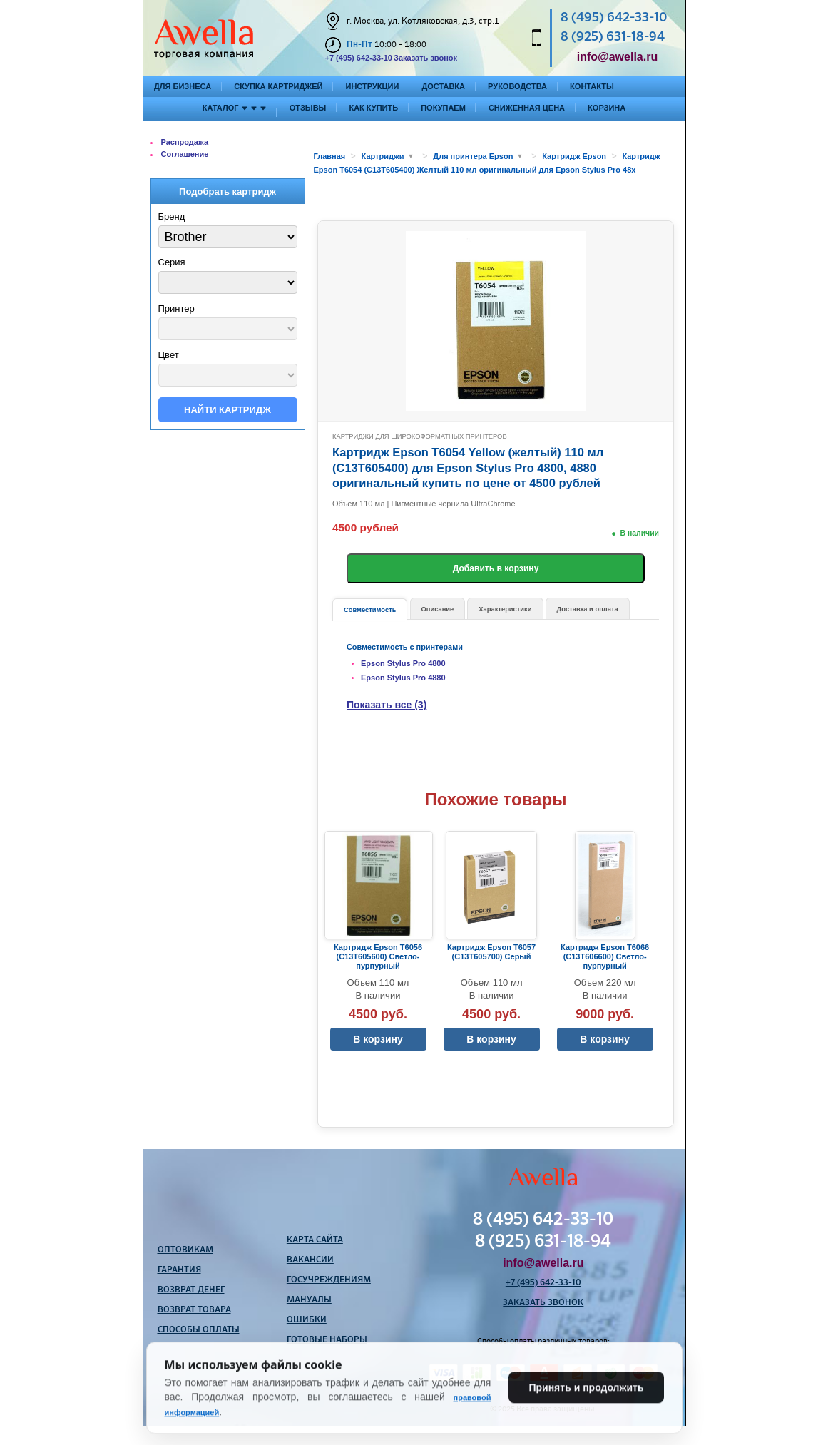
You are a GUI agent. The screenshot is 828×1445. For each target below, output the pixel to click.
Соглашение (185, 154)
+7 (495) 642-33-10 (358, 57)
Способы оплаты (199, 1330)
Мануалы (309, 1300)
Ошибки (307, 1320)
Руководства (517, 86)
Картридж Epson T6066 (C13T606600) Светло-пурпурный (605, 956)
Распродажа (185, 142)
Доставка (443, 86)
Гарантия (179, 1270)
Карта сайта (315, 1240)
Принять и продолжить (585, 1412)
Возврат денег (191, 1290)
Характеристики (505, 609)
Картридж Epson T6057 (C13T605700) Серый (491, 952)
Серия (171, 262)
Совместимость (370, 609)
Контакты (592, 86)
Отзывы (308, 107)
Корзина (606, 107)
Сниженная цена (527, 107)
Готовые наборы (327, 1340)
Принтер (176, 308)
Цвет (168, 354)
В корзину (378, 1039)
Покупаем (443, 107)
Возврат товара (194, 1310)
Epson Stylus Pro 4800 (403, 663)
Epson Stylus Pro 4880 (403, 677)
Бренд (171, 216)
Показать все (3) (386, 704)
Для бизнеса (182, 86)
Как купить (373, 107)
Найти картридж (227, 409)
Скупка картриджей (278, 86)
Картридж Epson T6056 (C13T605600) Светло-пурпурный (378, 956)
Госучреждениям (329, 1280)
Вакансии (310, 1260)
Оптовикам (185, 1250)
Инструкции (372, 86)
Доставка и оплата (587, 609)
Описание (437, 609)
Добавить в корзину (496, 568)
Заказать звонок (425, 57)
